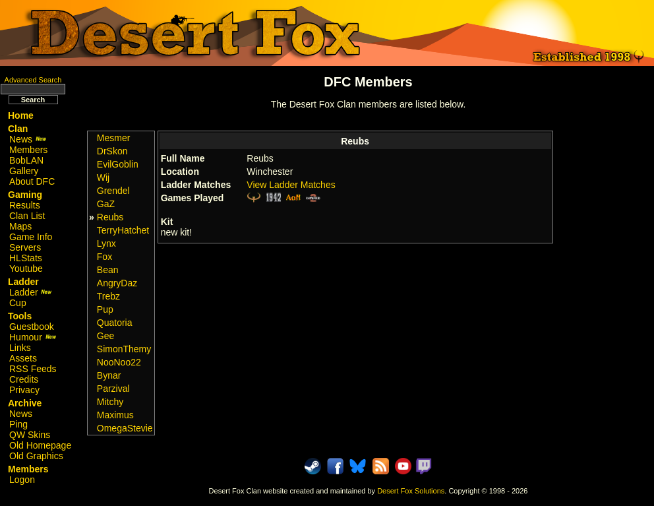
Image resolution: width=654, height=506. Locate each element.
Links (20, 347)
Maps (20, 226)
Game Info (30, 237)
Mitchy (110, 401)
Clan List (27, 215)
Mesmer (114, 138)
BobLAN (26, 160)
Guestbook (31, 326)
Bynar (109, 375)
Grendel (113, 190)
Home (21, 115)
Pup (105, 309)
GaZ (106, 204)
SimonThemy (124, 349)
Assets (23, 358)
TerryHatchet (123, 230)
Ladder (30, 292)
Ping (18, 424)
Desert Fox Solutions (410, 491)
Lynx (106, 243)
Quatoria (115, 322)
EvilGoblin (117, 164)
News (28, 139)
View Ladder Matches (291, 184)
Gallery (23, 171)
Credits (23, 379)
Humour (33, 337)
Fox (104, 256)
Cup (17, 303)
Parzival (113, 388)
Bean (108, 270)
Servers (25, 247)
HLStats (25, 258)
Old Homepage (40, 445)
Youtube (26, 268)
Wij (103, 177)
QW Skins (29, 434)
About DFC (32, 181)
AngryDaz (117, 283)
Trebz (108, 296)
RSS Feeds (33, 369)
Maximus (115, 415)
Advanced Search (33, 80)
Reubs (110, 217)
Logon (22, 479)
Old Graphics (36, 456)
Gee (105, 336)
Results (24, 205)
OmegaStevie (125, 428)
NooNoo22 (119, 362)
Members (28, 149)
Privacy (24, 390)
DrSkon (112, 151)
